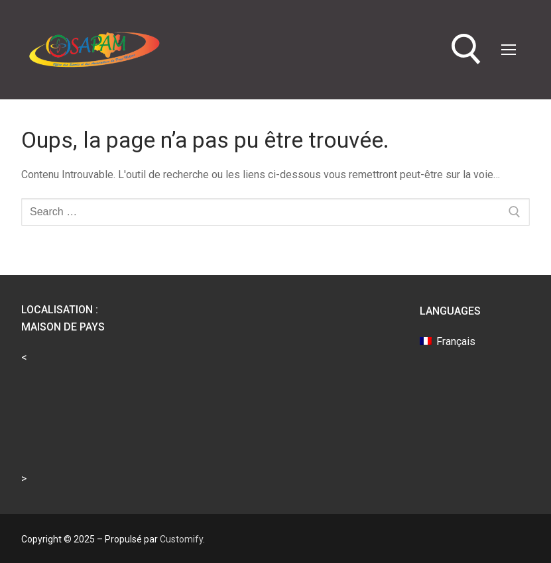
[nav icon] (508, 50)
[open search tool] (466, 49)
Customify (181, 539)
